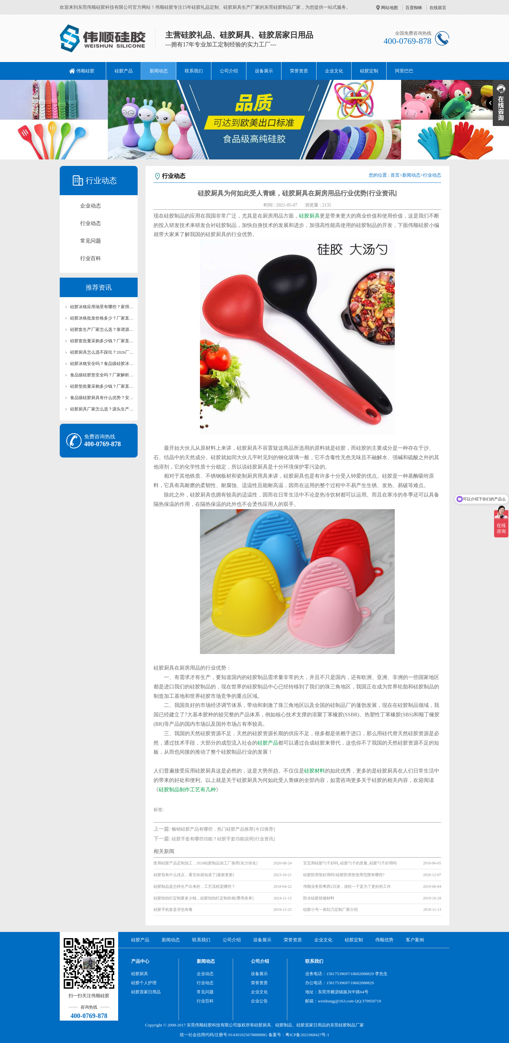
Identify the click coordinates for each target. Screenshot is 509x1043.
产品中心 (140, 961)
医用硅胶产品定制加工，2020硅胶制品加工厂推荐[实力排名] (205, 863)
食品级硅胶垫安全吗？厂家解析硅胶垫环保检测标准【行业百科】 (102, 374)
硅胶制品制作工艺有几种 (187, 789)
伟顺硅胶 (85, 71)
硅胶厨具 (309, 216)
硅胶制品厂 (349, 1025)
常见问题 (90, 241)
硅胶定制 (369, 71)
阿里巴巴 (404, 71)
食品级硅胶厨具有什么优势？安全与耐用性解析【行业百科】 (102, 397)
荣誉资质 (299, 71)
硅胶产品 (124, 71)
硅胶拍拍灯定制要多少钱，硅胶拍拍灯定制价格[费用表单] (204, 898)
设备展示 (264, 71)
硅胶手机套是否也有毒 (173, 909)
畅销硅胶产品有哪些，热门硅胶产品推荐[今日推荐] (223, 829)
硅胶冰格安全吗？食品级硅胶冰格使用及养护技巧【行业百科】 (102, 363)
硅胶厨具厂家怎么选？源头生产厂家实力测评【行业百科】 (102, 409)
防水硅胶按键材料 (318, 898)
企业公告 (259, 1001)
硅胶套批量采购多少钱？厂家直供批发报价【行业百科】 (102, 340)
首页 (395, 175)
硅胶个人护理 (143, 982)
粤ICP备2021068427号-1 (307, 1034)
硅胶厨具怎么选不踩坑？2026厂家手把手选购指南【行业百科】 (102, 352)
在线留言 (437, 7)
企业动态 (90, 205)
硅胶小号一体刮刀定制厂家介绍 (330, 909)
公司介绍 (229, 71)
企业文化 (334, 71)
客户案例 (415, 939)
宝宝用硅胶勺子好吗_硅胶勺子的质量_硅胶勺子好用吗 (350, 863)
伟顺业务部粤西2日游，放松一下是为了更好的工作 (347, 886)
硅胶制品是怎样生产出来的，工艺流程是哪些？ (194, 886)
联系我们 (194, 71)
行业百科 (90, 258)
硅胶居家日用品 (146, 991)
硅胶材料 (314, 770)
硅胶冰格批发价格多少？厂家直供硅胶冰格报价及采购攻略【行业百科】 (102, 318)
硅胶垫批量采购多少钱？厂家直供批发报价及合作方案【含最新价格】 (102, 386)
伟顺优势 (384, 939)
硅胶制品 (283, 1025)
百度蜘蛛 (413, 7)
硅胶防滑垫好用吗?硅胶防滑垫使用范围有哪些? (344, 875)
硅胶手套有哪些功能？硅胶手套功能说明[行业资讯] (223, 838)
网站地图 (389, 7)
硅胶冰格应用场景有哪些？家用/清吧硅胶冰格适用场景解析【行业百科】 (102, 306)
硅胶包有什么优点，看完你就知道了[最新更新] (194, 875)
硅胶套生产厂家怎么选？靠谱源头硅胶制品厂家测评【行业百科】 (102, 329)
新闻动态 (159, 71)
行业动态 (90, 223)
